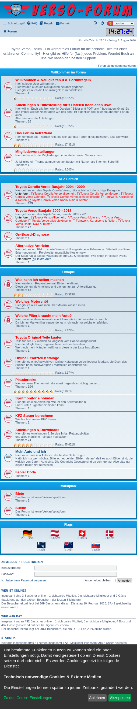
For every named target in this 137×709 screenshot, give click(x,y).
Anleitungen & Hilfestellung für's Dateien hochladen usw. (63, 105)
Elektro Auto (41, 259)
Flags (68, 524)
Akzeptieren (120, 698)
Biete (19, 494)
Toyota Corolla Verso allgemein (53, 193)
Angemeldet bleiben (100, 580)
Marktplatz (68, 486)
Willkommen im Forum (68, 72)
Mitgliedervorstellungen (35, 152)
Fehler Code (25, 472)
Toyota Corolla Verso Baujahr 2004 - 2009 (50, 187)
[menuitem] (32, 23)
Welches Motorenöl (31, 301)
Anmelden (9, 561)
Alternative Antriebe (32, 246)
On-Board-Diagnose (32, 234)
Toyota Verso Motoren (83, 217)
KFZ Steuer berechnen (34, 416)
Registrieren (32, 561)
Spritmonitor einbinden (34, 398)
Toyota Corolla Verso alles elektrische (73, 196)
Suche (20, 508)
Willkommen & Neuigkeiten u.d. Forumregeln (53, 80)
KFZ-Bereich (68, 179)
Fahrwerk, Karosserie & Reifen (94, 220)
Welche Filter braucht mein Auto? (43, 316)
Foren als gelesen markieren (117, 65)
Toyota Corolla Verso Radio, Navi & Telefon (58, 200)
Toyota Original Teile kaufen (38, 337)
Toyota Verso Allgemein (48, 217)
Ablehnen (97, 698)
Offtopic (68, 272)
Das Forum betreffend (33, 133)
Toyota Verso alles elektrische (49, 220)
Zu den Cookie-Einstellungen (28, 698)
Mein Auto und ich (30, 452)
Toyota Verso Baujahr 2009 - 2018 (43, 211)
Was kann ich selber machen (39, 280)
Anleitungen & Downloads (37, 430)
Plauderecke (25, 380)
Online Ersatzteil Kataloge (37, 358)
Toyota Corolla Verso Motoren (98, 193)
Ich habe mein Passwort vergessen (24, 580)
